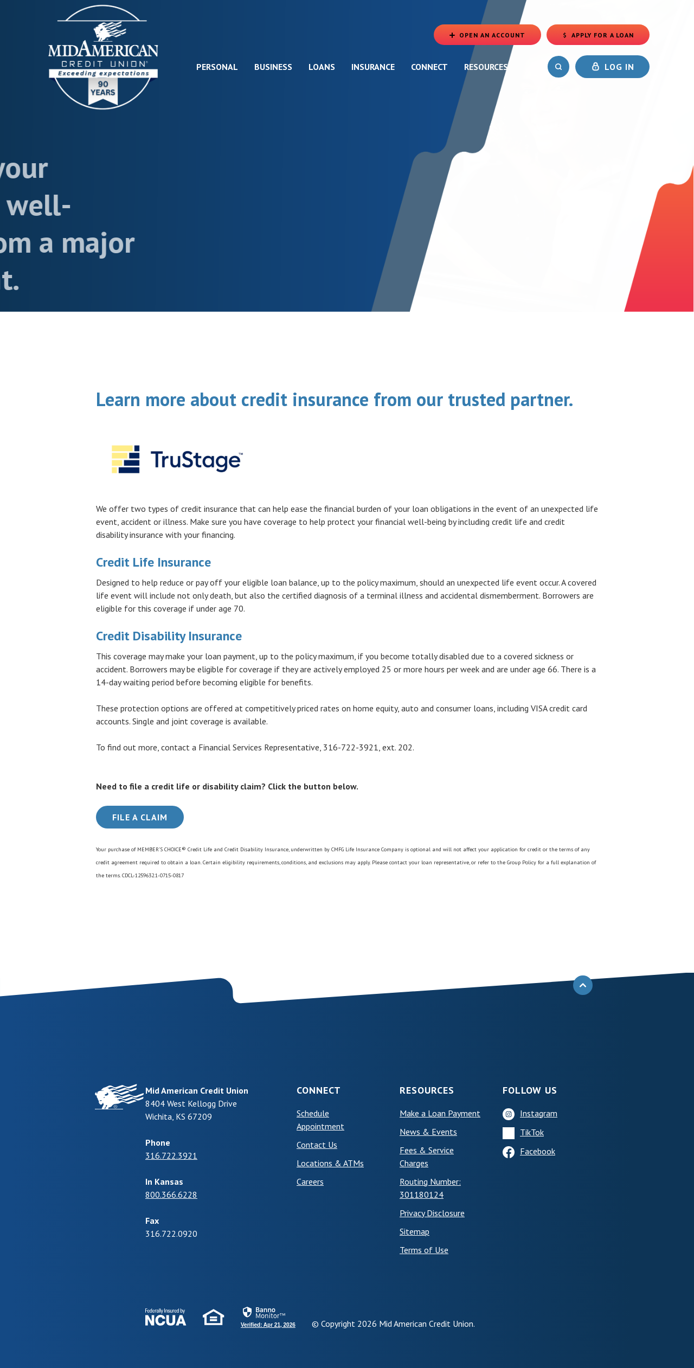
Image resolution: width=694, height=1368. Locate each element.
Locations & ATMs (330, 1163)
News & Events (428, 1131)
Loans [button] (322, 66)
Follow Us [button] (530, 1090)
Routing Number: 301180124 (430, 1188)
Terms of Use (424, 1249)
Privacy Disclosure (432, 1213)
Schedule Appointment (320, 1120)
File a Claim (140, 817)
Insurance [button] (373, 66)
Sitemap (414, 1231)
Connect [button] (429, 66)
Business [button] (273, 66)
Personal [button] (217, 66)
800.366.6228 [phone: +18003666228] (171, 1194)
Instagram (538, 1113)
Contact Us (317, 1144)
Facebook (537, 1151)
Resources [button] (486, 66)
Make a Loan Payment (440, 1113)
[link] (268, 1316)
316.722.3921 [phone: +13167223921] (171, 1155)
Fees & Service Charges (427, 1156)
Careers (310, 1181)
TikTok (532, 1132)
